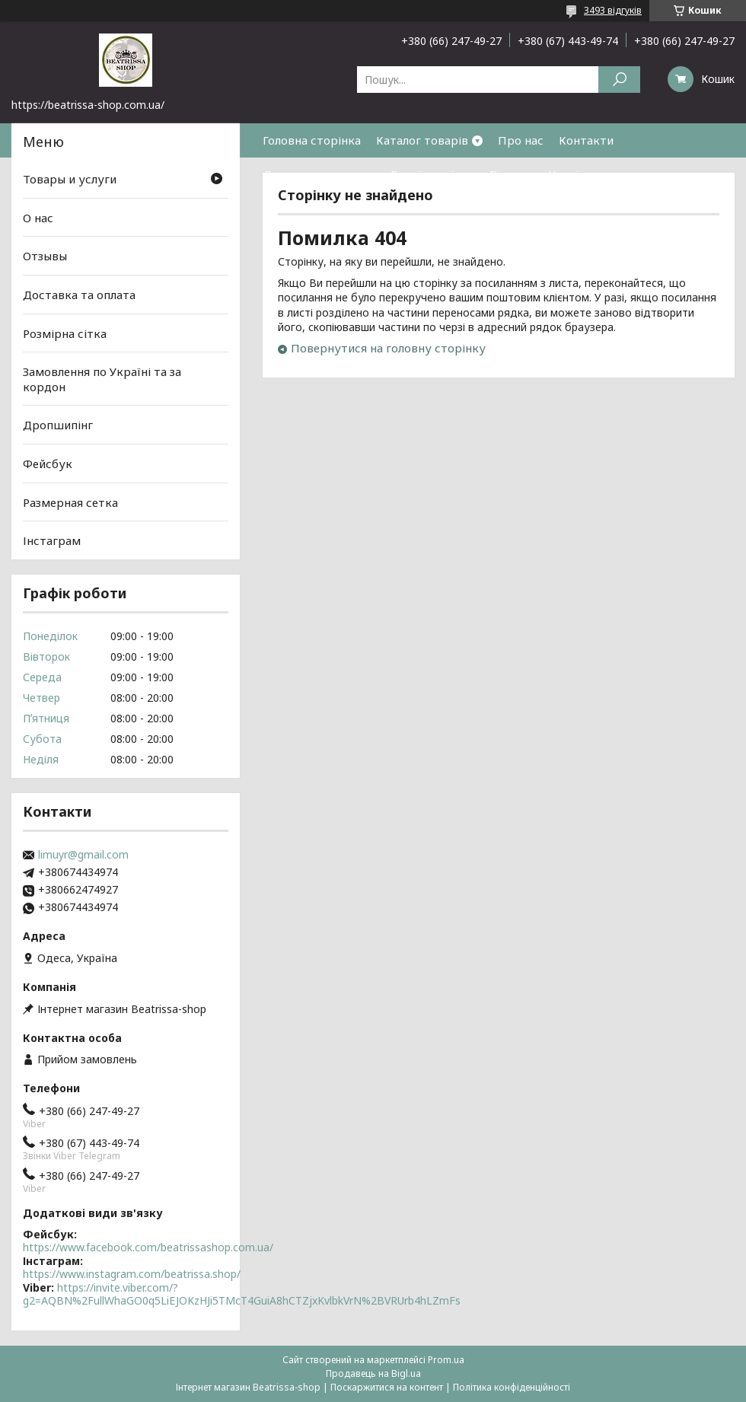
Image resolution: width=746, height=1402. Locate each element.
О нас (38, 217)
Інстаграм (52, 540)
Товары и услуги (69, 178)
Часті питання (588, 174)
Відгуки (511, 174)
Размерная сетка (70, 502)
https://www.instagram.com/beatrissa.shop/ (132, 1274)
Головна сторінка (312, 140)
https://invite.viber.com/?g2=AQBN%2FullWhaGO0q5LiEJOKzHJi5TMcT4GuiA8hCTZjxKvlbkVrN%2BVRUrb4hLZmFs (242, 1294)
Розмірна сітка (432, 174)
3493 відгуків (613, 10)
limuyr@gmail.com (83, 855)
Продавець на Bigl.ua (373, 1373)
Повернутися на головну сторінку (388, 347)
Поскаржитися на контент (386, 1387)
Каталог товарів (422, 140)
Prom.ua (446, 1359)
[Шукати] (619, 79)
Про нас (521, 140)
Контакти (586, 140)
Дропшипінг (58, 424)
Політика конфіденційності (511, 1387)
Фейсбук (47, 463)
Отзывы (45, 255)
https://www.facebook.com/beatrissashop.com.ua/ (148, 1247)
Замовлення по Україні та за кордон (102, 379)
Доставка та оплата (319, 174)
